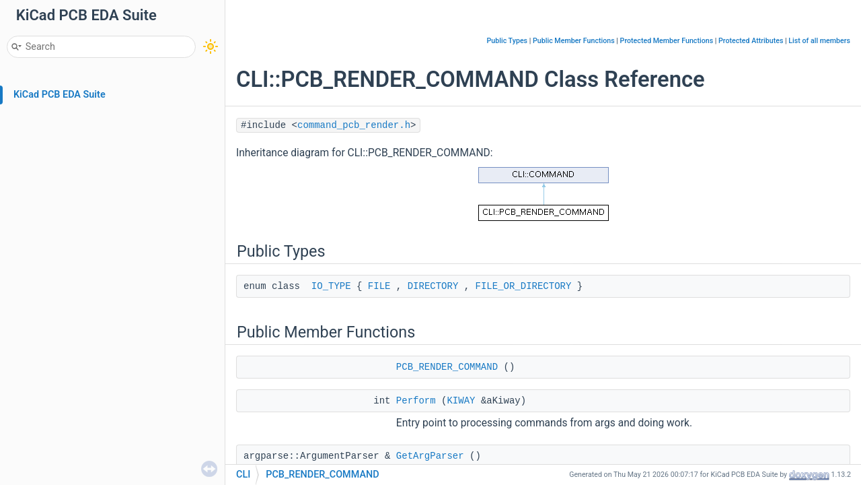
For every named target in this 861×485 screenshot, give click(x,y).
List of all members (819, 40)
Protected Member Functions (667, 40)
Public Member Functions (574, 40)
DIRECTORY (433, 286)
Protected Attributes (750, 40)
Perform (416, 400)
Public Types (506, 40)
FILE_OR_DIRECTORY (524, 286)
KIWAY (461, 400)
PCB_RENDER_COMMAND (447, 367)
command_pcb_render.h (353, 125)
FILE (379, 286)
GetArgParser (430, 456)
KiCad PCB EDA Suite (59, 94)
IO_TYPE (331, 286)
